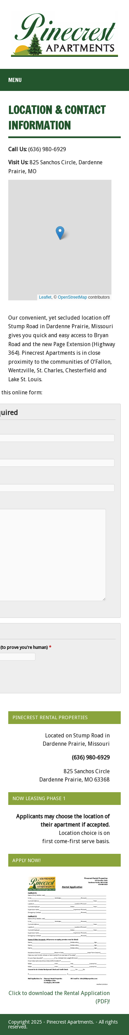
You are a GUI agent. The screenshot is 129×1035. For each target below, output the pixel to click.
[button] (60, 233)
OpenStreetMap (72, 297)
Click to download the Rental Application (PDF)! (59, 993)
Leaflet (45, 297)
